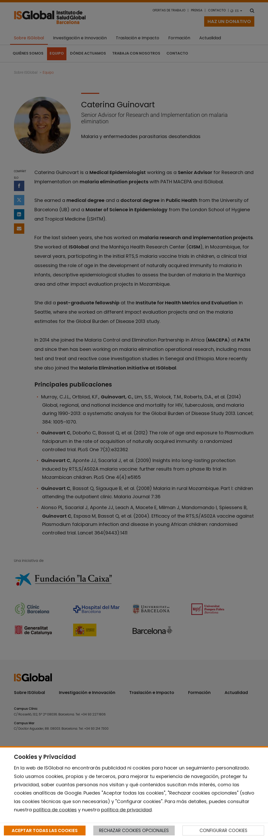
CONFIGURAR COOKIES (223, 830)
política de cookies (55, 809)
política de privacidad (126, 809)
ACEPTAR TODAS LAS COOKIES (45, 830)
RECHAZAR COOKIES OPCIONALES (134, 830)
